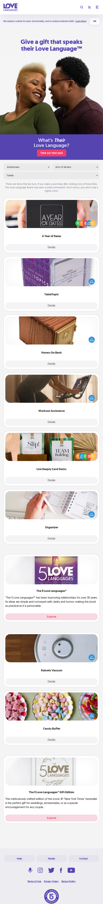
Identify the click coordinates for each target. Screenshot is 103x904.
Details (51, 247)
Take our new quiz (51, 153)
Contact (83, 858)
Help (19, 858)
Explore (51, 616)
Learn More (80, 21)
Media (51, 858)
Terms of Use (34, 881)
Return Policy (68, 881)
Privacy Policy (51, 881)
